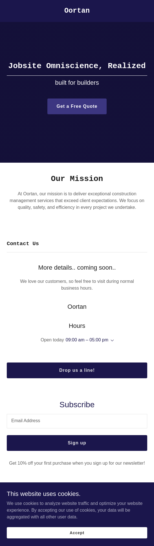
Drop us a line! (77, 370)
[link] (77, 11)
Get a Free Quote (76, 106)
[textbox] (77, 421)
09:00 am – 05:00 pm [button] (87, 339)
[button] (111, 340)
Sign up (77, 442)
